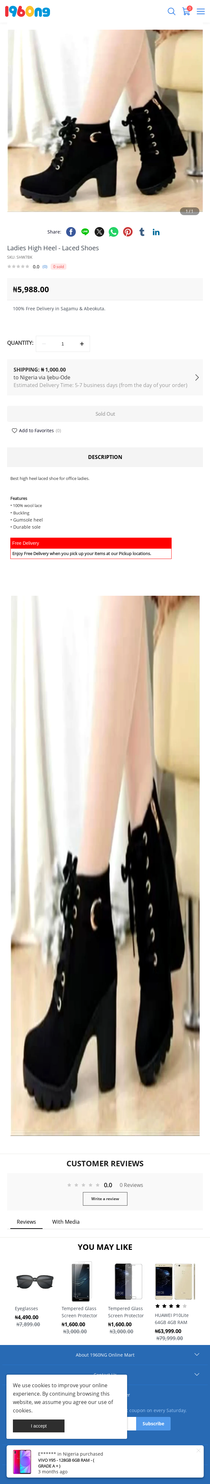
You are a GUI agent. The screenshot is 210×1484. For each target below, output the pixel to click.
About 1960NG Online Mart (105, 1355)
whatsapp (113, 232)
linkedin (156, 232)
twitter (99, 232)
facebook (71, 232)
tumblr (142, 232)
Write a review (105, 1198)
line (85, 232)
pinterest (128, 232)
